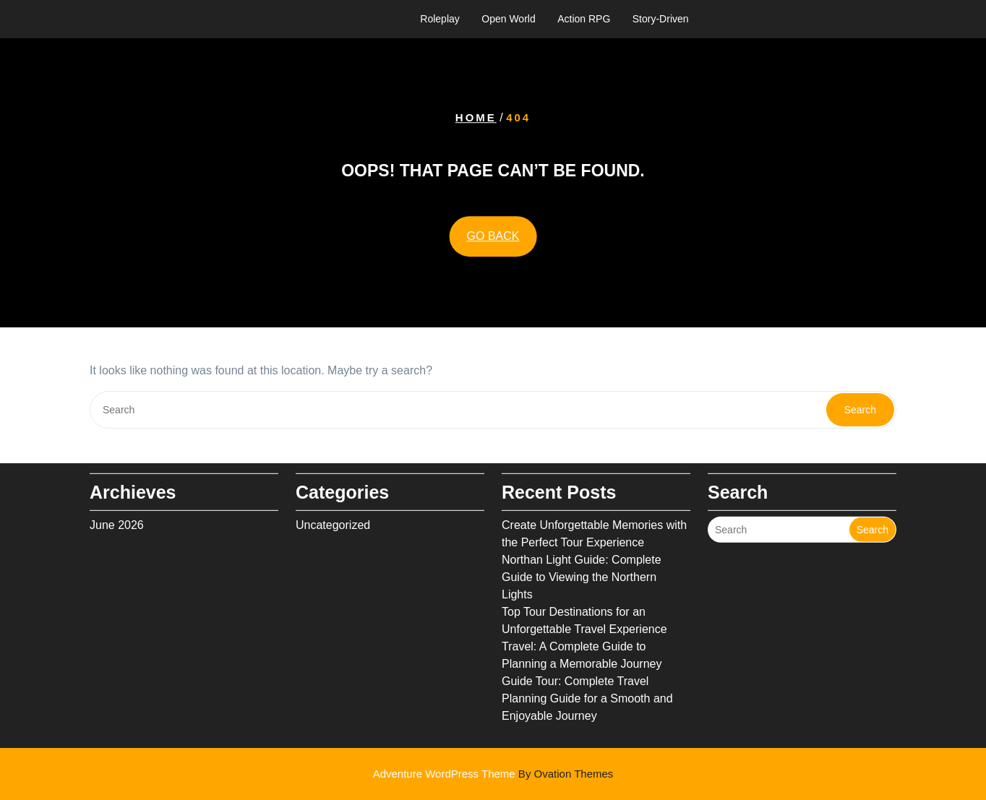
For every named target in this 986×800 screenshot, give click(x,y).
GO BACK (493, 236)
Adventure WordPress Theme (493, 773)
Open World (508, 19)
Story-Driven (661, 19)
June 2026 (117, 518)
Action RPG (583, 19)
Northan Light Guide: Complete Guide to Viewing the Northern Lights (581, 570)
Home (476, 117)
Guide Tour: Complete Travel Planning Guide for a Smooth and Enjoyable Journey (587, 691)
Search (860, 410)
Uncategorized (333, 518)
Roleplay (439, 19)
